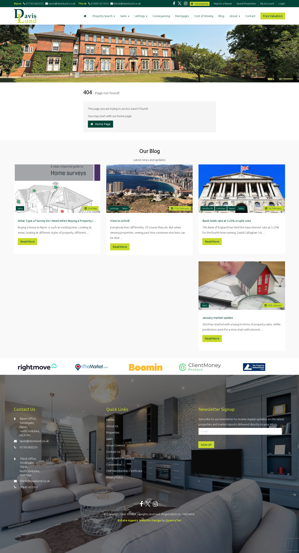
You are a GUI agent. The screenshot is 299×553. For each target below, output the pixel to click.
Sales (124, 16)
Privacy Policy (114, 477)
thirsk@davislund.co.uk (125, 3)
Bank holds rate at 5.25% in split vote (226, 220)
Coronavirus (199, 3)
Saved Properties (246, 3)
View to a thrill (120, 220)
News (232, 208)
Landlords (207, 208)
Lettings (141, 16)
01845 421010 (98, 3)
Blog (221, 16)
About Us (112, 426)
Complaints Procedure (120, 458)
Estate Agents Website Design (139, 520)
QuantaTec (173, 520)
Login (281, 3)
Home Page (100, 124)
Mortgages (182, 16)
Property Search (104, 16)
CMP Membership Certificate (124, 471)
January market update (217, 317)
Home (110, 419)
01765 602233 (33, 3)
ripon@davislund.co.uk (60, 3)
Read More (27, 241)
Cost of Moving (203, 16)
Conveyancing (161, 16)
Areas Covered (115, 445)
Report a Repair (223, 3)
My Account (267, 3)
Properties (112, 432)
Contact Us (113, 451)
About (234, 16)
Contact (250, 16)
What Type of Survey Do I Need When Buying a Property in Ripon (57, 220)
